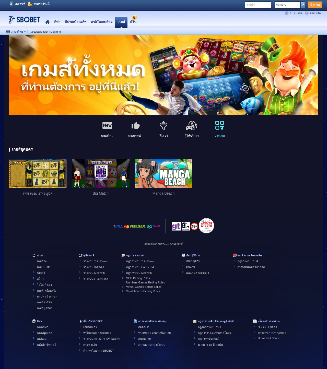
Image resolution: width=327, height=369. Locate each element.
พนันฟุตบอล (44, 333)
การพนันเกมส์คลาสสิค (251, 267)
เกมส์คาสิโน (44, 302)
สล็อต (40, 278)
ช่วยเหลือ (315, 13)
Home (47, 22)
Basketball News (268, 338)
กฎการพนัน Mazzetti (139, 273)
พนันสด (41, 338)
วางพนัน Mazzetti (94, 273)
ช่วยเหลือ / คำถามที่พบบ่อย (154, 333)
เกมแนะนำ (44, 267)
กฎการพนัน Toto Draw (140, 261)
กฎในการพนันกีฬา (209, 327)
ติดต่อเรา (143, 327)
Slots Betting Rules (138, 278)
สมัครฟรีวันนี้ (41, 4)
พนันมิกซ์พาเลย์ (46, 344)
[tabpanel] (163, 75)
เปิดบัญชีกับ (193, 261)
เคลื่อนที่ (20, 4)
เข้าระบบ (315, 4)
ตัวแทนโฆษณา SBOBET (98, 350)
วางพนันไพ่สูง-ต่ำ (93, 267)
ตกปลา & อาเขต (47, 296)
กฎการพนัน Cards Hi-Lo (141, 267)
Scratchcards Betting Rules (143, 291)
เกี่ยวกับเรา (90, 327)
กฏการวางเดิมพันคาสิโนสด (214, 333)
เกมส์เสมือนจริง (46, 290)
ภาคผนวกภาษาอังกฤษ (151, 344)
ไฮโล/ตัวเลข (45, 284)
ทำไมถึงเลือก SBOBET (97, 333)
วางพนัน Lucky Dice (95, 278)
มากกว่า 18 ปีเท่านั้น (210, 344)
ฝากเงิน (190, 267)
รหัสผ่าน (281, 4)
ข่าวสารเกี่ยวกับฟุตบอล (272, 333)
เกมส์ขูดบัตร (44, 308)
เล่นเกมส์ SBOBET (197, 273)
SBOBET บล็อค (267, 327)
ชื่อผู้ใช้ (251, 4)
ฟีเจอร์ (41, 273)
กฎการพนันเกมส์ (247, 261)
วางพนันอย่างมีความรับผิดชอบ (101, 338)
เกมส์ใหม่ (42, 261)
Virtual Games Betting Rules (143, 286)
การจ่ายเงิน (90, 344)
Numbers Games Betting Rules (145, 282)
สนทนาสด (296, 13)
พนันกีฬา (42, 327)
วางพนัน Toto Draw (95, 261)
